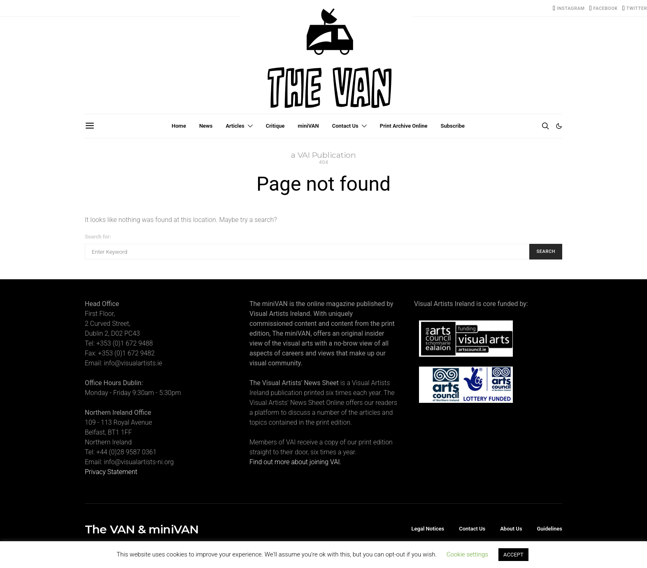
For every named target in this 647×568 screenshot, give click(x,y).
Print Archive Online (404, 126)
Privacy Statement (111, 472)
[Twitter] (634, 8)
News (205, 126)
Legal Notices (428, 529)
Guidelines (549, 529)
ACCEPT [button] (513, 555)
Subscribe (453, 126)
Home (179, 126)
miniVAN (308, 126)
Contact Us (345, 126)
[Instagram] (568, 8)
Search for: (98, 237)
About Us (511, 529)
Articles (235, 126)
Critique (275, 126)
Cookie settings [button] (467, 554)
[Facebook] (603, 8)
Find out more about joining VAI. (295, 462)
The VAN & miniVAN (141, 529)
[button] (559, 126)
